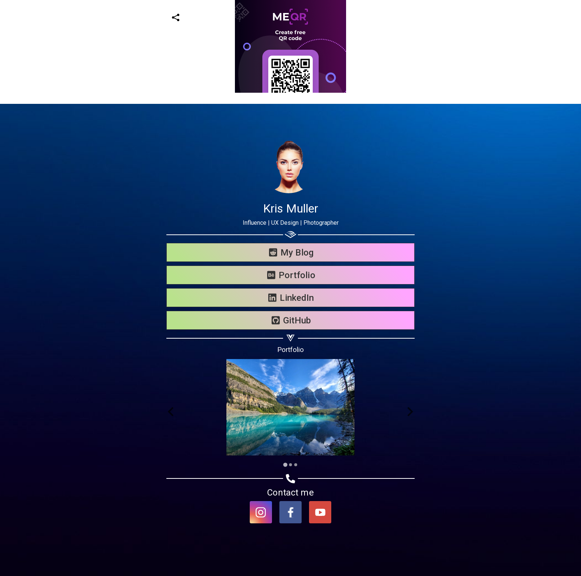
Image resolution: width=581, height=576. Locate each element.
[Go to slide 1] (285, 465)
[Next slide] (410, 412)
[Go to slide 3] (295, 464)
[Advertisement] (222, 52)
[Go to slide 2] (290, 464)
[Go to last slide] (171, 412)
